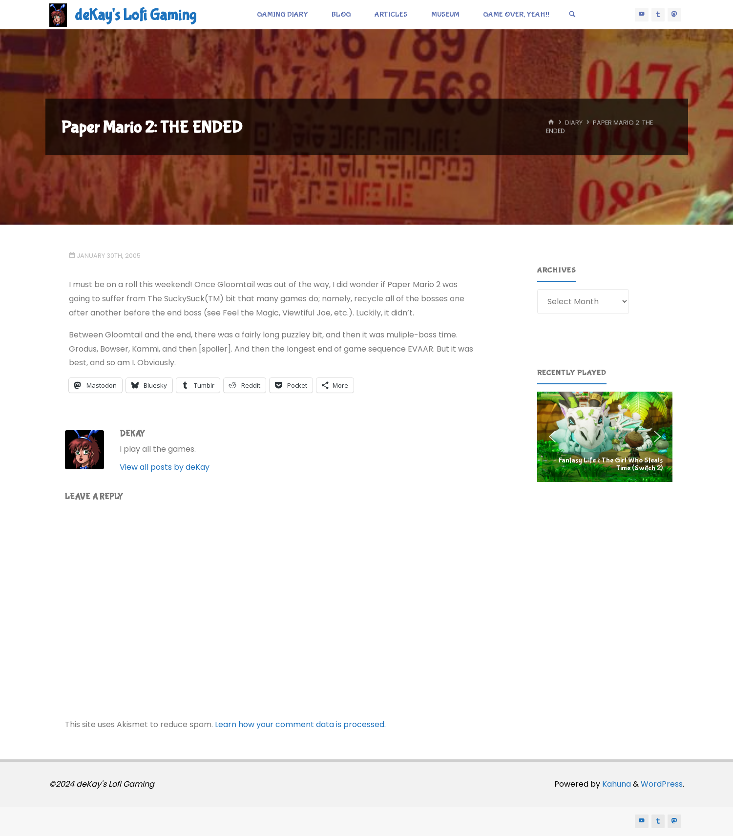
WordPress (662, 784)
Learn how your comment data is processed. (300, 724)
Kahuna (615, 784)
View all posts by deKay (164, 467)
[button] (604, 436)
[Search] (572, 14)
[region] (604, 436)
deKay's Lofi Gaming (135, 15)
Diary (574, 123)
